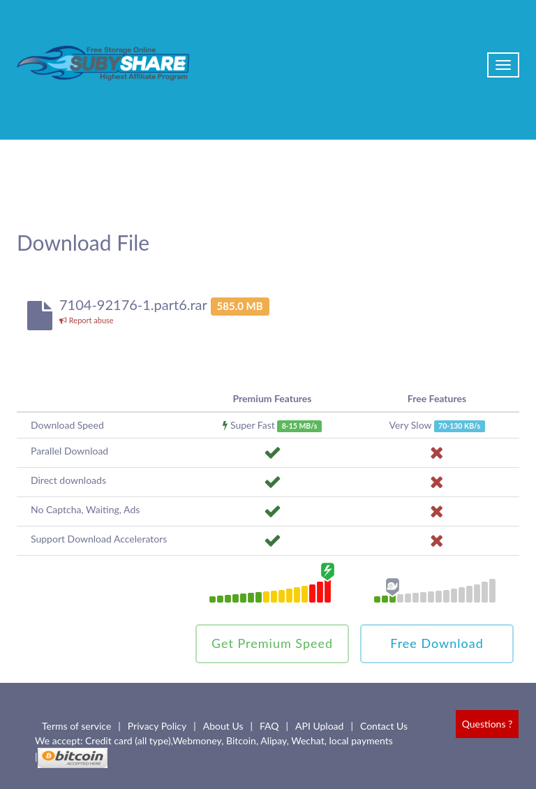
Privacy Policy (157, 726)
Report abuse (86, 320)
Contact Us (384, 726)
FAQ (269, 726)
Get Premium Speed (272, 643)
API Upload (319, 726)
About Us (223, 726)
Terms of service (76, 726)
